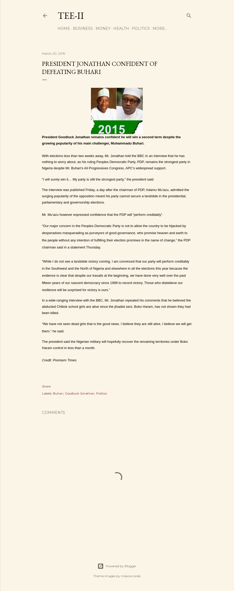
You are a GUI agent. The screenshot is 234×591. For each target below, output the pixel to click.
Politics (141, 28)
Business (83, 28)
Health (121, 28)
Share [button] (46, 386)
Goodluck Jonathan (80, 393)
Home (64, 28)
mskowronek (131, 576)
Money (103, 28)
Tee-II (71, 15)
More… (160, 28)
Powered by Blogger (117, 566)
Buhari (58, 393)
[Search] (189, 14)
